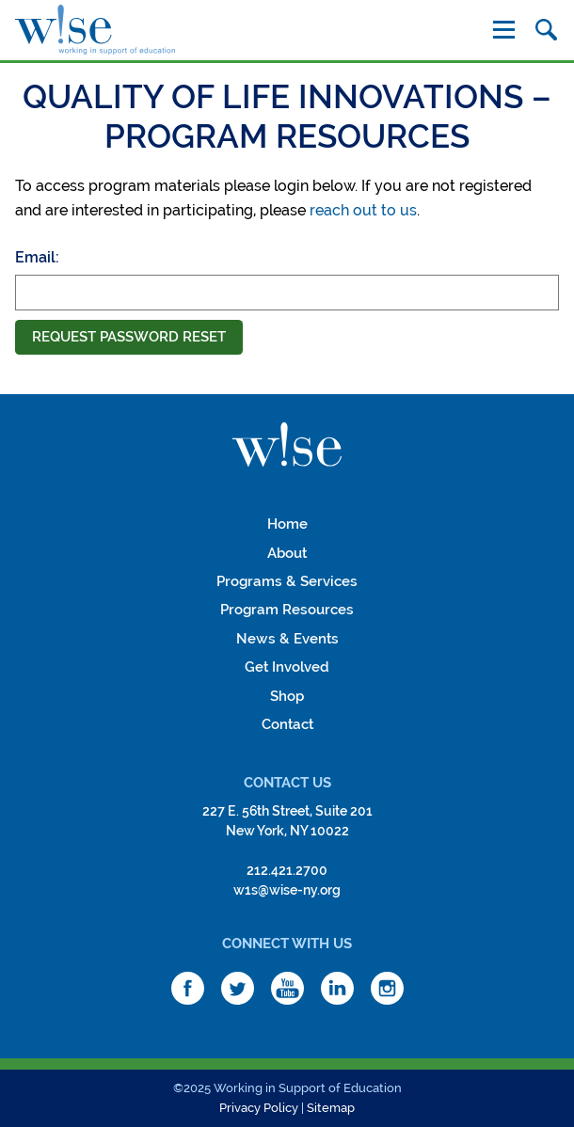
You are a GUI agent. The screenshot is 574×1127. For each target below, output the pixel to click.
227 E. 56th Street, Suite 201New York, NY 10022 (287, 820)
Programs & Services (287, 581)
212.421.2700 (287, 870)
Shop (287, 696)
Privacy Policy (258, 1108)
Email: (37, 257)
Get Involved (287, 667)
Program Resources (287, 609)
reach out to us (363, 210)
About (287, 553)
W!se (287, 445)
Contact (287, 724)
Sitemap (331, 1108)
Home (287, 524)
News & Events (287, 638)
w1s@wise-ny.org (287, 889)
